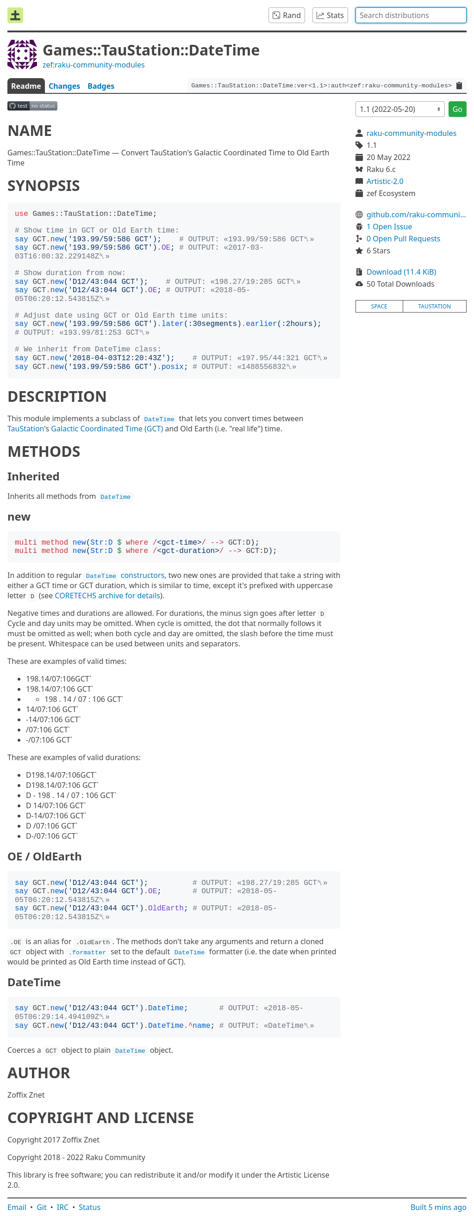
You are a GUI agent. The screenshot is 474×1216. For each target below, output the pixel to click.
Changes (64, 86)
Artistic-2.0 (385, 181)
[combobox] (411, 15)
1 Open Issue (389, 226)
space (379, 306)
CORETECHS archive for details (107, 595)
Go (457, 109)
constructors (123, 575)
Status (89, 1207)
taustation (434, 306)
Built (439, 1207)
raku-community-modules (411, 133)
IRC (63, 1207)
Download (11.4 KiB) (401, 272)
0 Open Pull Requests (404, 238)
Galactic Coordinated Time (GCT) (107, 429)
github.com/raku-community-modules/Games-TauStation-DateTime (417, 214)
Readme (26, 86)
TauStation (25, 429)
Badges (100, 86)
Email (16, 1207)
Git (42, 1207)
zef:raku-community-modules (94, 65)
